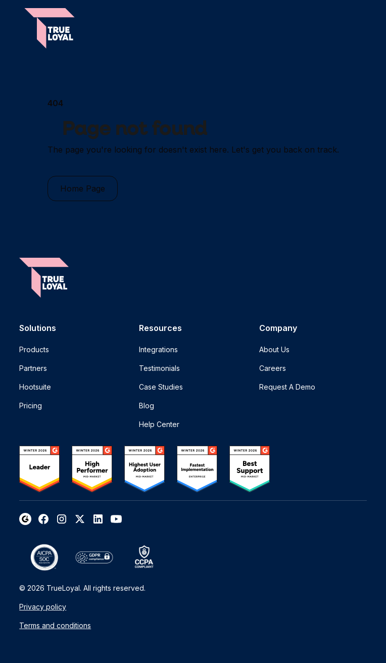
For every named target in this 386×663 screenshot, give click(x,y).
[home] (49, 28)
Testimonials (159, 368)
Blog (146, 405)
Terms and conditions (55, 625)
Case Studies (161, 387)
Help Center (159, 424)
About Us (274, 349)
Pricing (30, 405)
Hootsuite (35, 387)
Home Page (82, 188)
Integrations (158, 349)
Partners (33, 368)
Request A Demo (287, 387)
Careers (272, 368)
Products (34, 349)
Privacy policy (42, 606)
